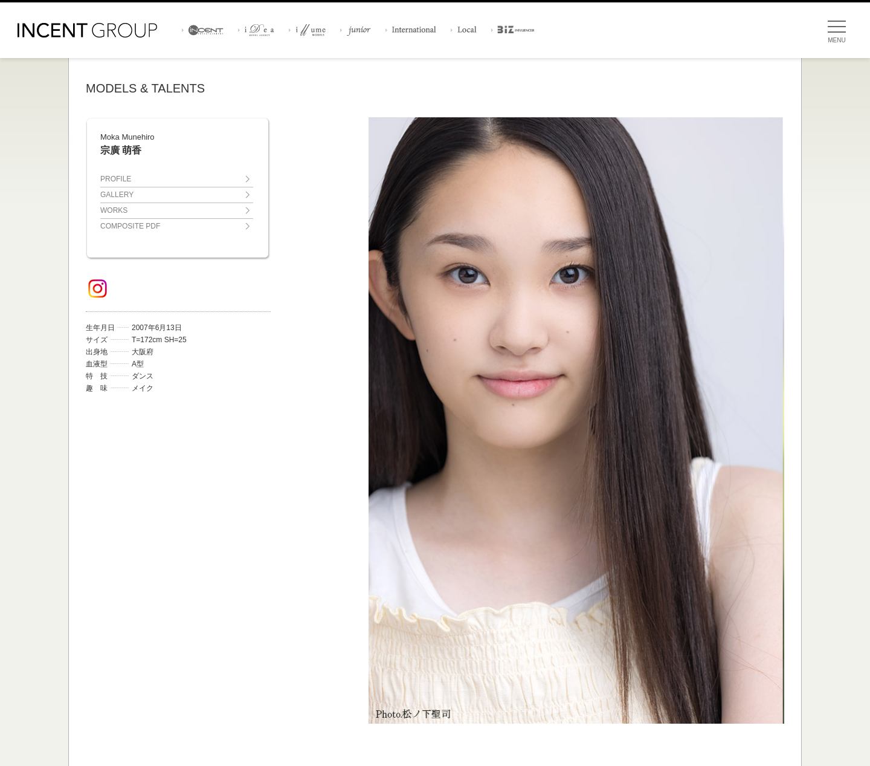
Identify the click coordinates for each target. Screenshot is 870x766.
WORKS (113, 210)
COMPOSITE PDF (130, 226)
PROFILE (115, 179)
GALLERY (117, 194)
